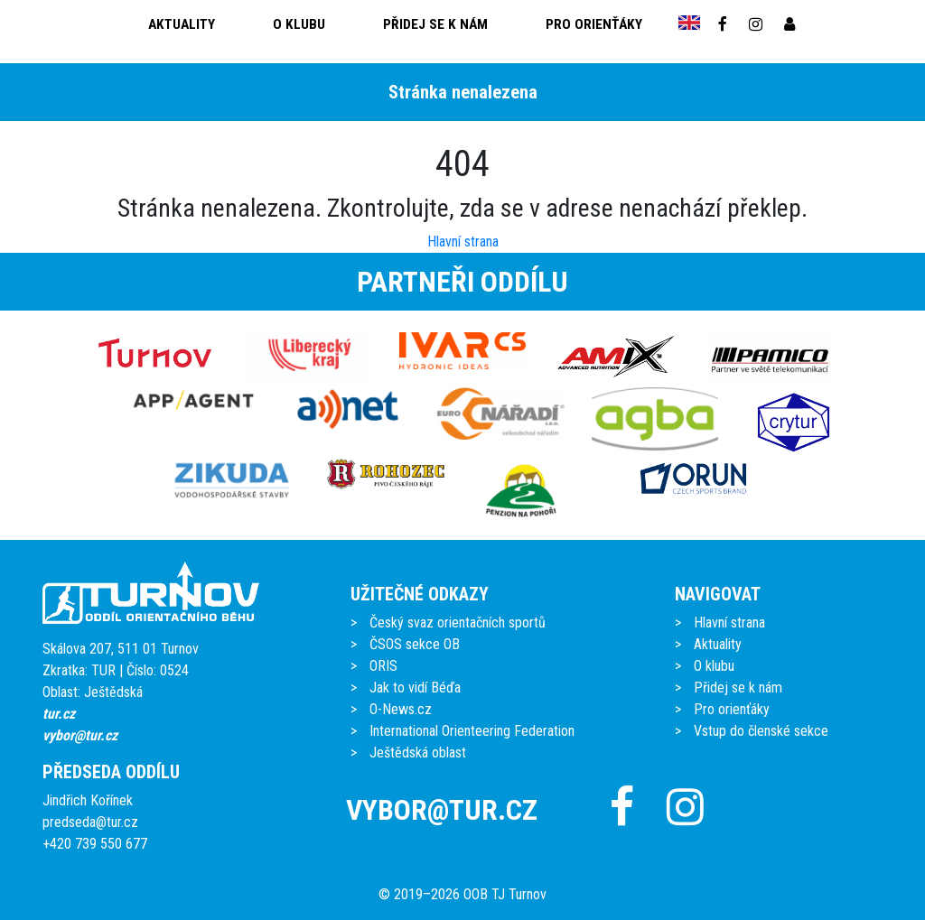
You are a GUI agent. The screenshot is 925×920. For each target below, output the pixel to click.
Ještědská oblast (417, 752)
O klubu (299, 24)
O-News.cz (400, 709)
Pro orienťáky (594, 24)
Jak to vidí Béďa (415, 687)
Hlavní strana (463, 241)
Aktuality (181, 24)
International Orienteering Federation (472, 730)
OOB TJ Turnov (505, 894)
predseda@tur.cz (90, 822)
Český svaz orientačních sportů (457, 622)
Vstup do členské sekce (761, 730)
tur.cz (58, 713)
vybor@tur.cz (79, 735)
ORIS (383, 665)
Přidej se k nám (435, 24)
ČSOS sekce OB (414, 644)
